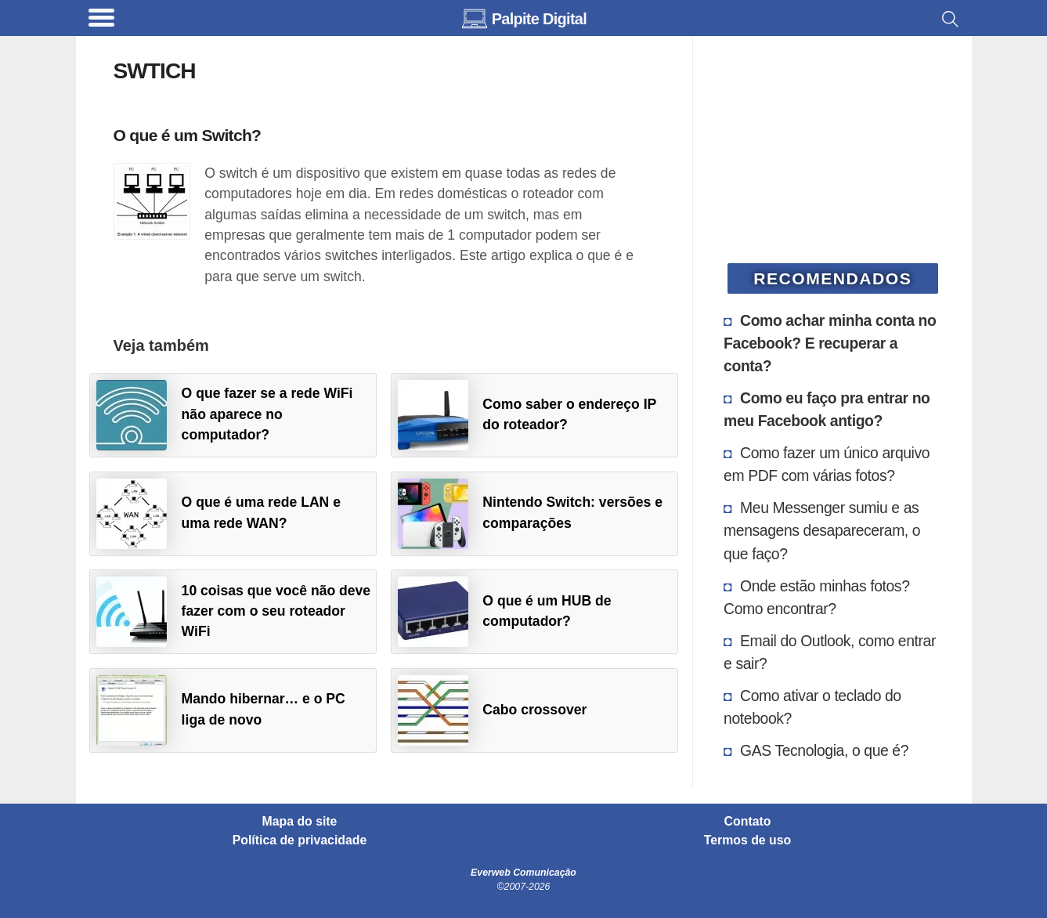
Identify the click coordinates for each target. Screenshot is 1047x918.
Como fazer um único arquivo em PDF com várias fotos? (827, 464)
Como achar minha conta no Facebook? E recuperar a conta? (830, 343)
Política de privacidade (300, 840)
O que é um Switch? (188, 135)
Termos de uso (747, 840)
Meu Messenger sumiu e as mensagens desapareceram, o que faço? (822, 530)
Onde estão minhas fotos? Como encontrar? (816, 597)
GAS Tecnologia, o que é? (824, 750)
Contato (747, 821)
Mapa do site (300, 821)
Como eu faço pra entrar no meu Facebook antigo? (827, 409)
